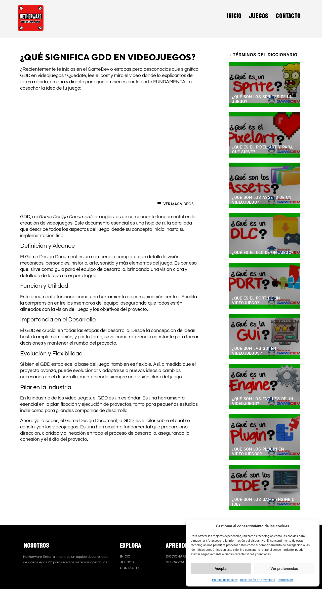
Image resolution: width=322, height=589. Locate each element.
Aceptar (221, 568)
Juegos (258, 16)
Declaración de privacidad (257, 580)
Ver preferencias (284, 568)
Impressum (285, 580)
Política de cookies (224, 580)
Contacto (288, 16)
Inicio (234, 16)
